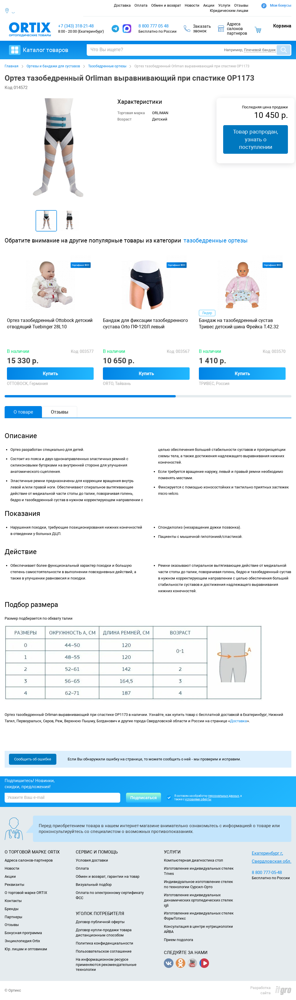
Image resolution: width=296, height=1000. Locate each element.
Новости (192, 5)
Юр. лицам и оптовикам (26, 949)
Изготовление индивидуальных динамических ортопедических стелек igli (198, 900)
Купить (50, 373)
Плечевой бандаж (260, 50)
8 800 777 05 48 (153, 26)
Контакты (13, 901)
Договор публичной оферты (100, 922)
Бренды (11, 909)
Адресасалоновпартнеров (232, 29)
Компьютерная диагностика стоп (193, 860)
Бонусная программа (23, 933)
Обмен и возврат (166, 5)
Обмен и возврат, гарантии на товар (107, 876)
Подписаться (143, 797)
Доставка (122, 5)
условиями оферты (198, 799)
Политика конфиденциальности (104, 943)
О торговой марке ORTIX (26, 892)
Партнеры (13, 917)
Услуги (224, 5)
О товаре (23, 412)
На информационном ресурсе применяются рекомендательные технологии (106, 964)
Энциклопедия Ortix (22, 941)
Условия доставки (92, 860)
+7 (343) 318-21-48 (76, 26)
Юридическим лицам (229, 10)
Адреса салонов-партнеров (29, 860)
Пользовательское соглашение (104, 951)
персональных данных (223, 795)
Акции (208, 5)
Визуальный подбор (94, 884)
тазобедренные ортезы (216, 240)
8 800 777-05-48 (267, 872)
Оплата (140, 5)
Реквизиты (14, 884)
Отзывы (241, 5)
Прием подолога (178, 940)
